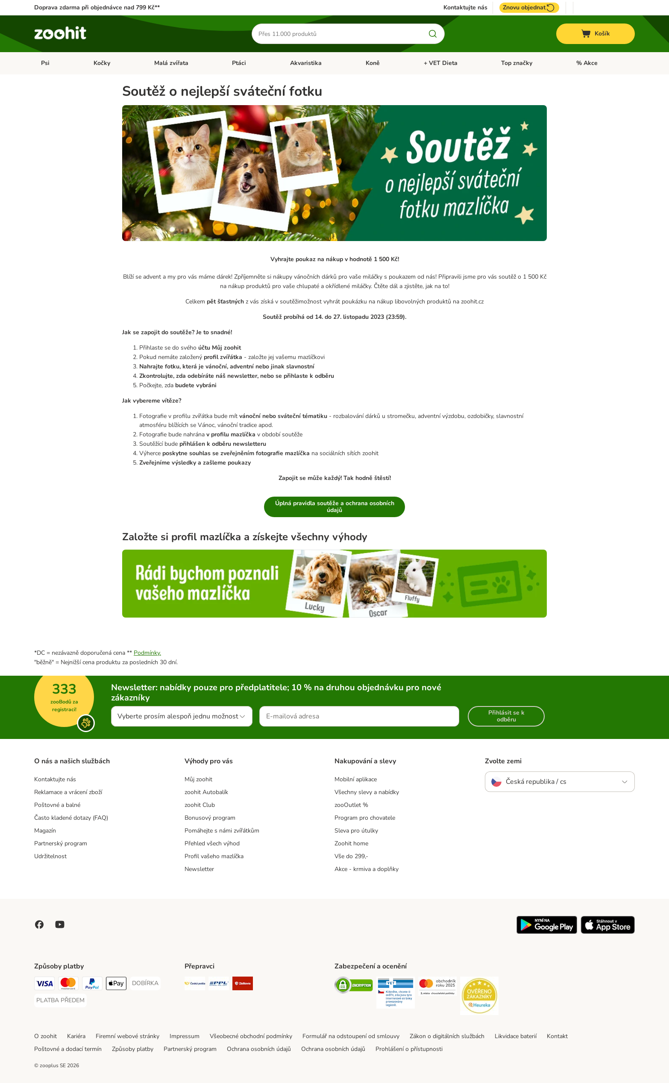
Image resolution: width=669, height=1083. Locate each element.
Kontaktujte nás (465, 8)
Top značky (516, 63)
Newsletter (199, 869)
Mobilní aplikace (355, 779)
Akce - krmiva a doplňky (366, 869)
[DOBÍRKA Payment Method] (145, 983)
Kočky (102, 63)
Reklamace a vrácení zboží (68, 792)
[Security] (353, 987)
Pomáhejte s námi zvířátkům (222, 831)
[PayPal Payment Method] (92, 985)
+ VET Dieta (441, 63)
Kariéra (76, 1036)
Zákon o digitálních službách (447, 1036)
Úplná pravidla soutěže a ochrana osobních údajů (334, 506)
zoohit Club (200, 805)
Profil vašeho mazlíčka (214, 856)
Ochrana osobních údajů (259, 1049)
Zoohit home (351, 843)
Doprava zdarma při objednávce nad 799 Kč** (97, 7)
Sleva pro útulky (356, 831)
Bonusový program (210, 818)
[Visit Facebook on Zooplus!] (39, 924)
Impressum (185, 1036)
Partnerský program (60, 843)
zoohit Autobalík (206, 792)
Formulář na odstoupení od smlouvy (350, 1036)
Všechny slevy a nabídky (366, 792)
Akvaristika (306, 63)
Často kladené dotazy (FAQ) (71, 818)
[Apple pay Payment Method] (116, 985)
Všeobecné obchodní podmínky (251, 1036)
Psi (45, 63)
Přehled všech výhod (212, 843)
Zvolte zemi (503, 761)
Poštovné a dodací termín (68, 1049)
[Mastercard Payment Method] (68, 985)
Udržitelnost (50, 856)
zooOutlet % (351, 805)
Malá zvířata (171, 63)
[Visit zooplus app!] (546, 932)
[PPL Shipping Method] (218, 985)
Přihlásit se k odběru (506, 716)
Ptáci (239, 63)
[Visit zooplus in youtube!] (60, 924)
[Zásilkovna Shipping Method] (242, 985)
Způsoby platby (132, 1049)
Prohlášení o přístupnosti (409, 1049)
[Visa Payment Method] (44, 985)
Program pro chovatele (364, 818)
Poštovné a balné (57, 805)
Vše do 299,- (351, 856)
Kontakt (557, 1036)
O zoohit (45, 1036)
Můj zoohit (198, 779)
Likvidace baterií (516, 1036)
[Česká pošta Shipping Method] (195, 985)
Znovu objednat (529, 8)
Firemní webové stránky (127, 1036)
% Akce (587, 63)
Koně (373, 63)
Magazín (45, 831)
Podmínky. (147, 653)
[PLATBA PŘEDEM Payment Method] (60, 1000)
